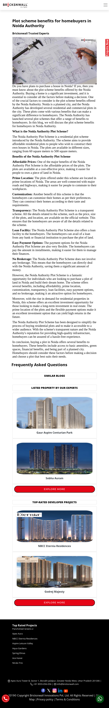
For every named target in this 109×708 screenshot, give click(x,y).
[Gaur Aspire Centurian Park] (54, 412)
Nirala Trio (17, 662)
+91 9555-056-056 (40, 684)
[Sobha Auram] (54, 458)
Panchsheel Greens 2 (22, 628)
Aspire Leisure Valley (22, 643)
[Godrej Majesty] (54, 590)
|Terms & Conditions (67, 699)
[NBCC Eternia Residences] (54, 545)
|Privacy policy (44, 699)
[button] (43, 690)
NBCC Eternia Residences (25, 638)
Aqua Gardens (19, 648)
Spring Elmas (18, 653)
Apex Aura (17, 633)
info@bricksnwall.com (68, 684)
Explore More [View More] (54, 489)
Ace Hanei (17, 658)
